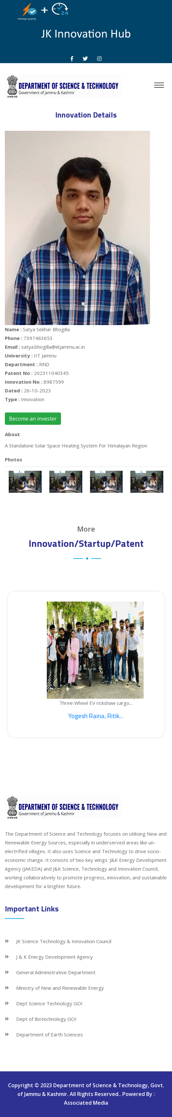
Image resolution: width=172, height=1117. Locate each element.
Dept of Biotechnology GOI (46, 1019)
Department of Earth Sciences (49, 1034)
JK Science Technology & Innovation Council (63, 941)
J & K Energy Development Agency (54, 956)
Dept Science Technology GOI (49, 1003)
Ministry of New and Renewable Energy (60, 988)
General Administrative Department (56, 972)
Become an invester (33, 418)
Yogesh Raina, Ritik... (95, 716)
